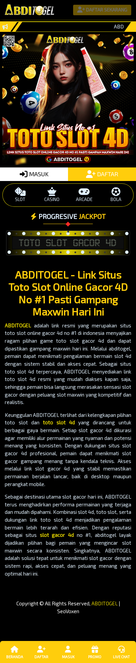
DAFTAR (102, 174)
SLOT (20, 194)
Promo (94, 652)
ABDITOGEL (18, 325)
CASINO (52, 194)
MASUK (34, 174)
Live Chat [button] (121, 652)
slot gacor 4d (57, 535)
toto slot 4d (59, 422)
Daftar (41, 652)
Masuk (68, 652)
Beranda (15, 652)
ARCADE (84, 194)
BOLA (116, 194)
